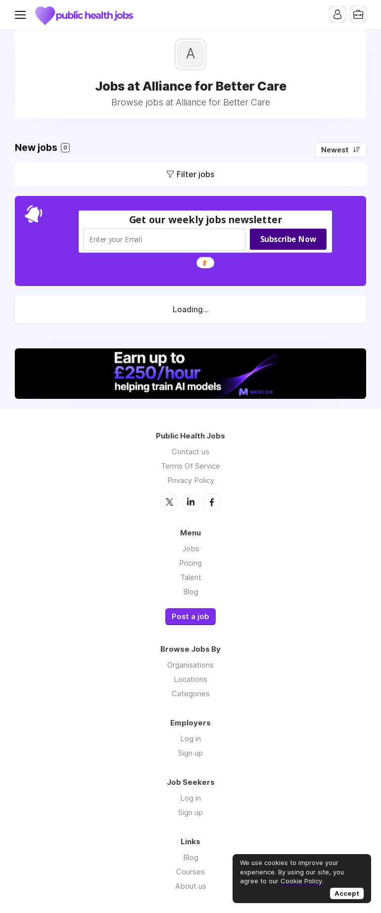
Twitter (169, 502)
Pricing (190, 563)
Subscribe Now (288, 239)
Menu (22, 14)
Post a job (190, 616)
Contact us (190, 451)
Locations (190, 679)
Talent (190, 577)
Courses (190, 871)
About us (190, 886)
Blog (190, 591)
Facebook (211, 502)
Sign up (190, 753)
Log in (190, 738)
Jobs (190, 548)
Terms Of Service (190, 466)
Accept (346, 893)
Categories (191, 693)
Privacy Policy (190, 480)
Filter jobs (195, 174)
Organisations (190, 665)
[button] (205, 219)
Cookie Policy (301, 881)
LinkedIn (190, 502)
